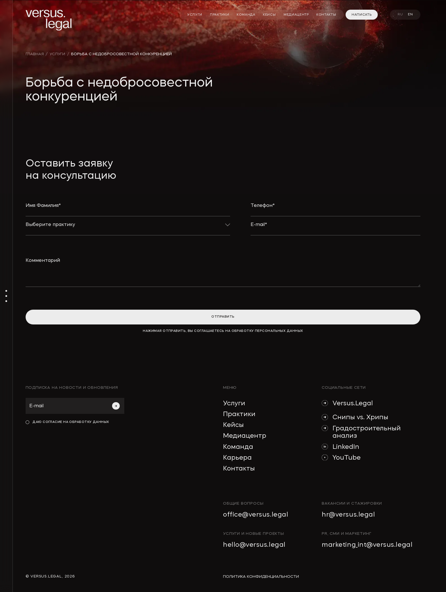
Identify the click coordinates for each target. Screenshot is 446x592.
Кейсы (233, 425)
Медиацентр (244, 436)
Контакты (239, 469)
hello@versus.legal (254, 545)
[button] (128, 228)
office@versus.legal (255, 515)
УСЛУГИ (57, 54)
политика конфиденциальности (261, 577)
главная (35, 54)
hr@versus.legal (348, 515)
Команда (238, 447)
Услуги (234, 403)
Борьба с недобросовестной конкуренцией (121, 54)
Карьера (237, 458)
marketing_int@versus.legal (367, 545)
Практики (239, 414)
